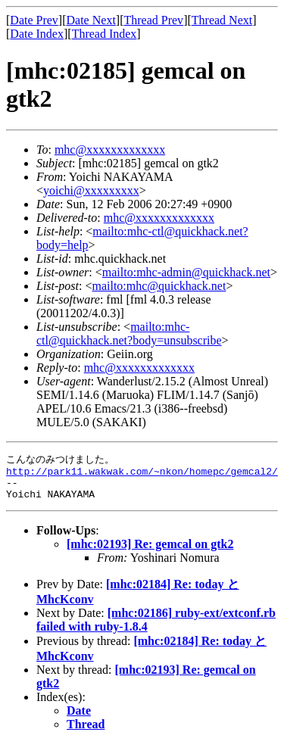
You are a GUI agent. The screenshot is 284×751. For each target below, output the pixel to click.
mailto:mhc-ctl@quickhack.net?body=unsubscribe (129, 333)
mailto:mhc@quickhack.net (159, 285)
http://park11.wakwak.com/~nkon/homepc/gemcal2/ (142, 474)
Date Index (37, 33)
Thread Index (104, 33)
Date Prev (34, 20)
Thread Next (222, 20)
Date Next (91, 20)
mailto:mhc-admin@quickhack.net (186, 272)
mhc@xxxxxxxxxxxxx (110, 149)
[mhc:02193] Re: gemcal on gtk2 (150, 551)
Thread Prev (153, 20)
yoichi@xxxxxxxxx (91, 190)
